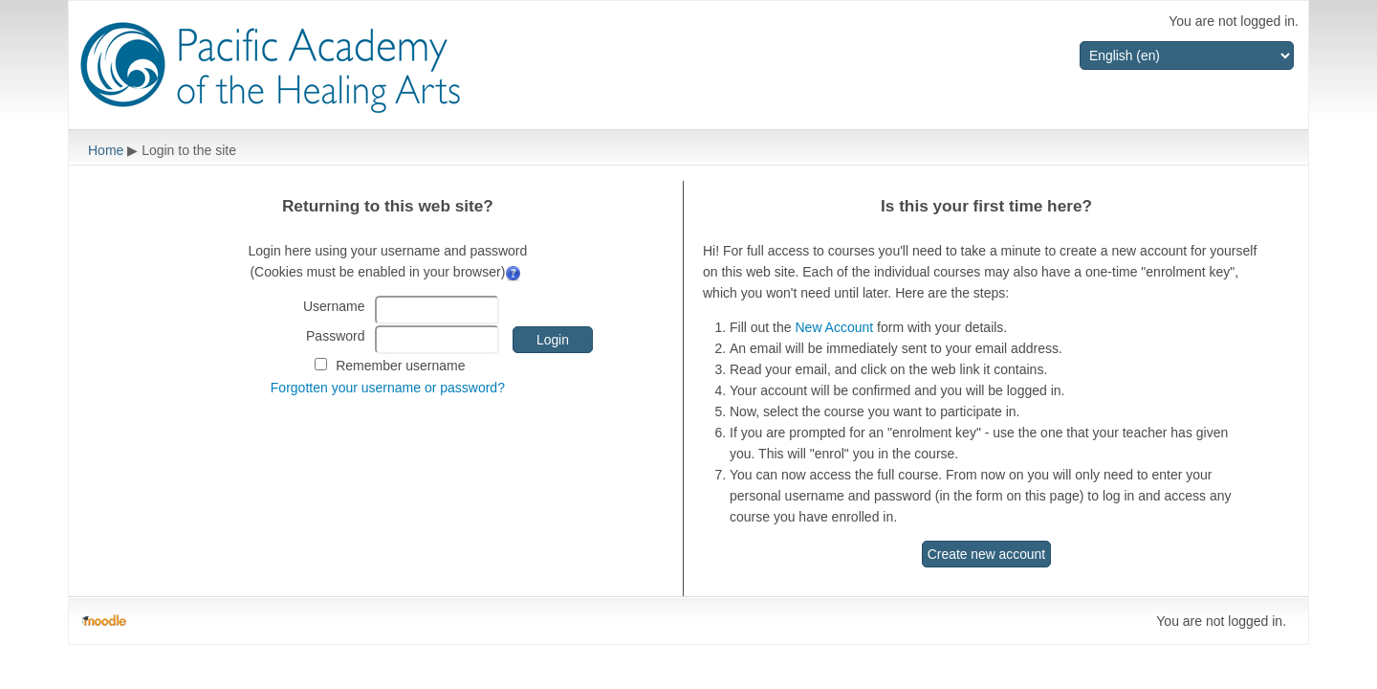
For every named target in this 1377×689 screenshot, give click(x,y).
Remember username (400, 365)
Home (105, 150)
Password (335, 336)
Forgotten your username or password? (388, 387)
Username (334, 306)
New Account (834, 327)
